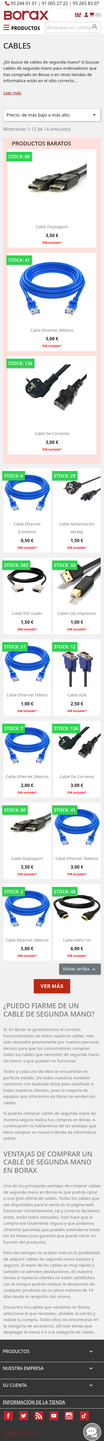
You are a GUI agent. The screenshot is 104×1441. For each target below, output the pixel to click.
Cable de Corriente (52, 433)
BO (25, 15)
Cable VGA (76, 695)
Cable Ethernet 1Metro (27, 695)
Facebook (8, 1415)
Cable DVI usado (27, 613)
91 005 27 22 (55, 3)
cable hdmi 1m (77, 940)
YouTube (53, 1415)
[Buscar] (73, 27)
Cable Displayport (52, 226)
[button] (21, 27)
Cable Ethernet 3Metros (52, 330)
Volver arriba (80, 969)
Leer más (12, 92)
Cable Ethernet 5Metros (27, 940)
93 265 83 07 (86, 3)
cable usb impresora (77, 613)
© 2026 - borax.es (20, 1433)
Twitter (23, 1415)
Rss (38, 1415)
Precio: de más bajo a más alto (52, 115)
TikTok (84, 1415)
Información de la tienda (34, 1402)
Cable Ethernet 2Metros (27, 776)
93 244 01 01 (24, 3)
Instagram (69, 1415)
